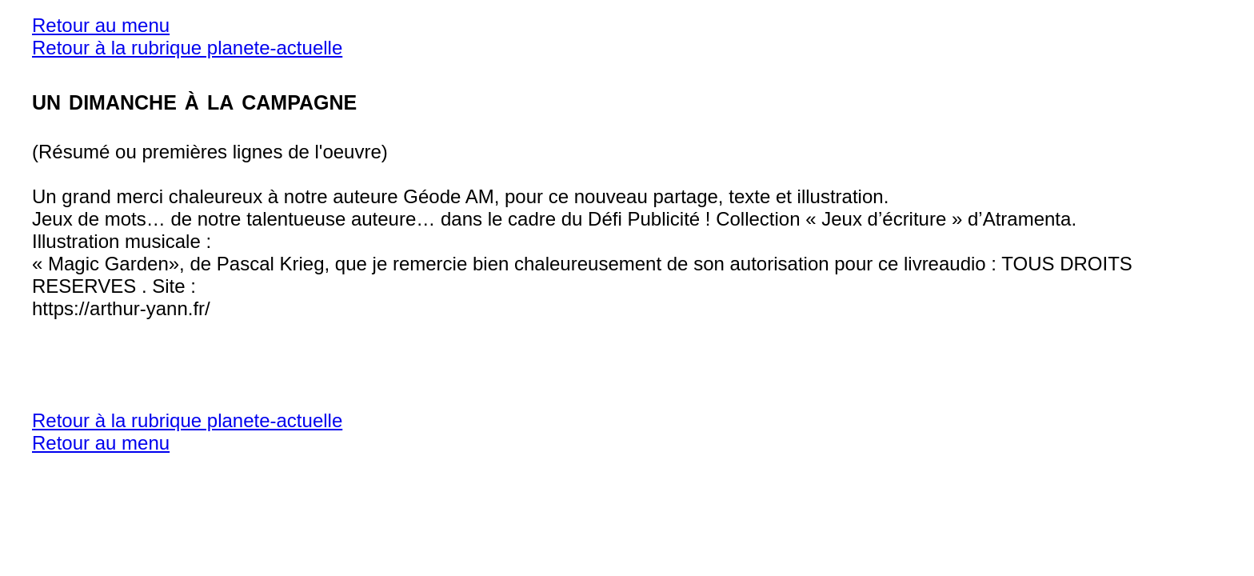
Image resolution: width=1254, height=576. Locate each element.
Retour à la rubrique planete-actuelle (187, 47)
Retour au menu (101, 25)
